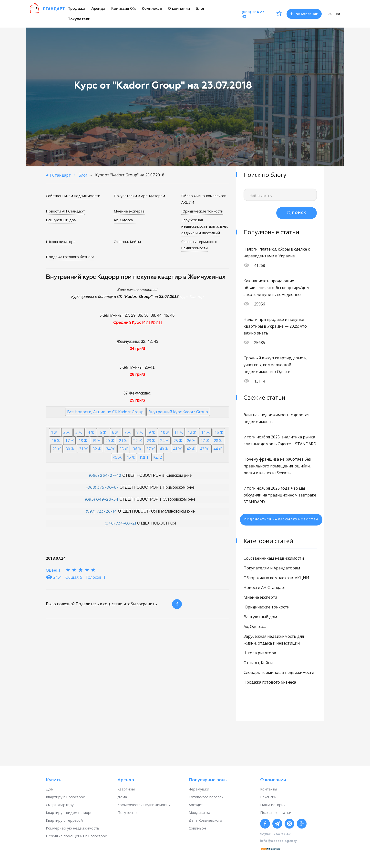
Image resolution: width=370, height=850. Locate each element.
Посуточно (127, 812)
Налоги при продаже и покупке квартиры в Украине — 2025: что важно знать (275, 326)
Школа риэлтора (60, 241)
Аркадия (196, 804)
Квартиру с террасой (64, 820)
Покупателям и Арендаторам (139, 195)
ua (330, 14)
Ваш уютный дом (61, 219)
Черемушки (199, 789)
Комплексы (152, 8)
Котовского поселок (206, 796)
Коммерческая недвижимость (143, 804)
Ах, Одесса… (124, 219)
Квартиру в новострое (65, 796)
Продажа (76, 8)
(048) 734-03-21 (120, 524)
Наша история (273, 804)
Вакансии (268, 796)
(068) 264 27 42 (253, 14)
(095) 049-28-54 (101, 500)
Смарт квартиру (60, 804)
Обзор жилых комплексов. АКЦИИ (276, 577)
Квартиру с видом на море (69, 812)
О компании (179, 8)
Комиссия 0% (123, 8)
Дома (122, 796)
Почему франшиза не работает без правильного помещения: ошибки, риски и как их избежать (277, 466)
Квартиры (126, 789)
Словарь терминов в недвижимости (199, 244)
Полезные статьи (275, 812)
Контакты (268, 789)
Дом (49, 789)
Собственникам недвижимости (73, 195)
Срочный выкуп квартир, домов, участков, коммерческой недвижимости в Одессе (275, 364)
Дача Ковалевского (205, 820)
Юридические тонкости (202, 211)
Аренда (98, 8)
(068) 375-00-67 (102, 488)
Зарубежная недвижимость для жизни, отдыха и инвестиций (204, 226)
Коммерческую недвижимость (72, 828)
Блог (200, 8)
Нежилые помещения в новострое (76, 835)
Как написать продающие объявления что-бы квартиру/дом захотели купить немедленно (276, 287)
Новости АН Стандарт (65, 211)
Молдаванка (199, 812)
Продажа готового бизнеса (70, 256)
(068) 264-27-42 (105, 476)
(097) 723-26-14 (101, 512)
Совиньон (197, 828)
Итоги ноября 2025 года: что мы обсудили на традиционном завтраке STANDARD (280, 495)
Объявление (304, 14)
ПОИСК (299, 213)
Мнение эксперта (129, 211)
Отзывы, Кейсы (127, 241)
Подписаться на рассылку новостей (281, 519)
